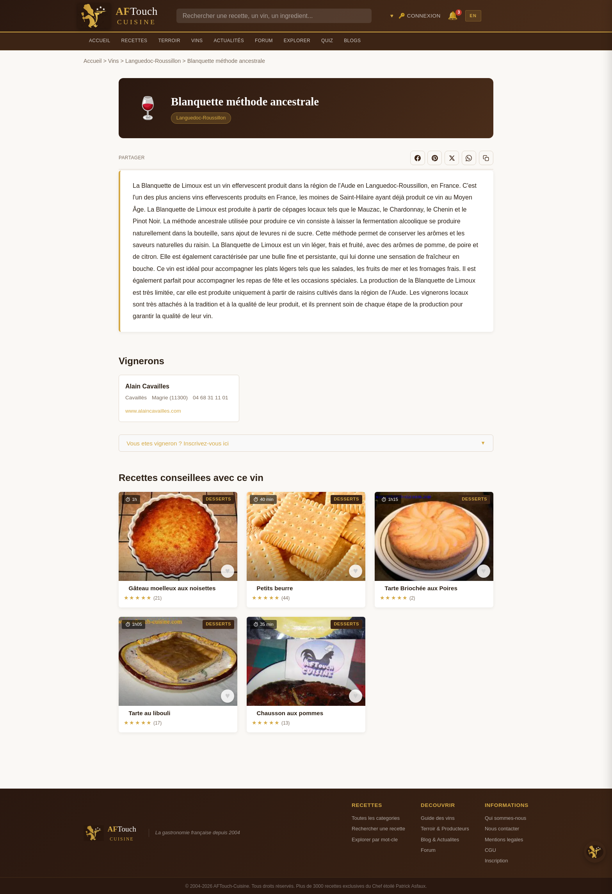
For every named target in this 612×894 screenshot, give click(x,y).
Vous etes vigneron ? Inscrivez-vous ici (306, 441)
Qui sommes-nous (505, 816)
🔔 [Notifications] (454, 15)
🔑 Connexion (420, 16)
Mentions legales (504, 838)
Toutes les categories (376, 816)
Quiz (327, 40)
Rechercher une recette (378, 827)
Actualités (228, 40)
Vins (197, 40)
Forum (264, 40)
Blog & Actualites (440, 838)
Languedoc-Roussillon (153, 61)
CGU (490, 849)
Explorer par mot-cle (375, 838)
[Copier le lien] (486, 157)
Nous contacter (502, 827)
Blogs (352, 40)
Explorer (297, 40)
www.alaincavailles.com (153, 410)
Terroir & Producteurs (445, 827)
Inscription (496, 859)
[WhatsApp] (471, 157)
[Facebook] (423, 157)
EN (473, 15)
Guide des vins (438, 816)
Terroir (169, 40)
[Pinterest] (439, 157)
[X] (455, 157)
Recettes (134, 40)
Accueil (99, 40)
